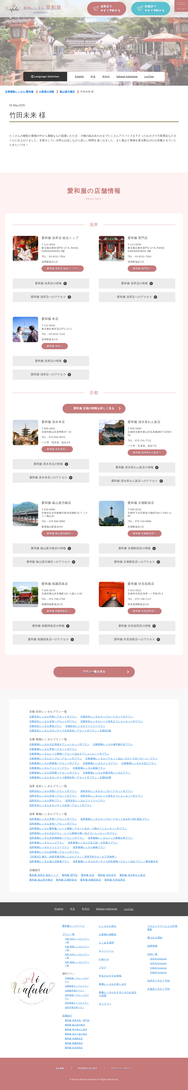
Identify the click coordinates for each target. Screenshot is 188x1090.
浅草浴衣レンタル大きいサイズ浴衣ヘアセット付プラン (60, 805)
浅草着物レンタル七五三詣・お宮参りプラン (93, 842)
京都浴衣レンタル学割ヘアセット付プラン (53, 716)
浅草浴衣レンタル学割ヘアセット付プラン (53, 791)
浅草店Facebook (158, 963)
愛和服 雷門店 (70, 875)
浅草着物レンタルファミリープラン (49, 847)
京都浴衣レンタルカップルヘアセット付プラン (106, 716)
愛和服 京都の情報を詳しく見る (94, 408)
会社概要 (59, 1068)
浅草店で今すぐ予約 (158, 980)
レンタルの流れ (107, 926)
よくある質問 (106, 942)
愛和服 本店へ (55, 346)
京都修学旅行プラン (74, 990)
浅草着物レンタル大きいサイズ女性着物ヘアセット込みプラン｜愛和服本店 (115, 861)
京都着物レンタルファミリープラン (49, 768)
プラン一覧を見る (94, 671)
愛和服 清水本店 (107, 875)
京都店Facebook (158, 972)
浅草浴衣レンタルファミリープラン (85, 800)
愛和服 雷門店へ (142, 268)
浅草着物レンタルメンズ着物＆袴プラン (110, 838)
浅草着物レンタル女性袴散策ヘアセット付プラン (57, 838)
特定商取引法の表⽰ (87, 1068)
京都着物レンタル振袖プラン (89, 768)
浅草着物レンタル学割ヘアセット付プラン (53, 819)
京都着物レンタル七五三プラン (138, 763)
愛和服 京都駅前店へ (144, 533)
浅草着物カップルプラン (77, 1003)
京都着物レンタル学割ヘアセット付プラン (53, 749)
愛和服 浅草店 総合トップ (43, 875)
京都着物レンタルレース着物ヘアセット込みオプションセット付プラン (69, 753)
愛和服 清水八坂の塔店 (76, 1034)
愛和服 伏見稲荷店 (114, 879)
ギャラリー (105, 1003)
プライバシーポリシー (122, 1068)
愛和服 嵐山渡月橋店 (41, 879)
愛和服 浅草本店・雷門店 (77, 1020)
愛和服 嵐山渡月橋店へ (60, 533)
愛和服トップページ (73, 926)
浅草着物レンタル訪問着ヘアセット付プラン (54, 852)
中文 (93, 76)
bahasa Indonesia (127, 76)
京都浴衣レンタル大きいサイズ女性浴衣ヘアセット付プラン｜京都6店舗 (70, 730)
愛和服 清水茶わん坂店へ (147, 452)
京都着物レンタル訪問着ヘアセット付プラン (54, 772)
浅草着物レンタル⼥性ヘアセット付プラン (53, 823)
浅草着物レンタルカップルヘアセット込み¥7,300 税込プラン (115, 819)
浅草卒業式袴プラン (74, 1007)
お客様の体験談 (107, 934)
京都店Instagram (158, 968)
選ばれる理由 (154, 937)
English (79, 76)
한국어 (106, 76)
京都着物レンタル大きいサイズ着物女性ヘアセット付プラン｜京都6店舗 (70, 777)
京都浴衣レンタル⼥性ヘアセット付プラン (53, 721)
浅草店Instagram (158, 959)
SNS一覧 (152, 954)
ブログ (102, 967)
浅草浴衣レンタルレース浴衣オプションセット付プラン (111, 795)
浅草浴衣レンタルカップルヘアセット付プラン (106, 791)
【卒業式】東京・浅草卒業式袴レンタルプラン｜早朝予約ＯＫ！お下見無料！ (73, 856)
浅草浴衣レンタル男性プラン (45, 800)
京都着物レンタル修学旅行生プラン (113, 744)
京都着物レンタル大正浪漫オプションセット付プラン (59, 744)
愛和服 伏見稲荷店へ (144, 611)
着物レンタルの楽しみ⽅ (112, 984)
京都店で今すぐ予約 (158, 989)
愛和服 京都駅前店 (66, 879)
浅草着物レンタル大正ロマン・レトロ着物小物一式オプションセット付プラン (73, 833)
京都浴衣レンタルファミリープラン (85, 726)
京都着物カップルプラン (77, 986)
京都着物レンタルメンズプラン (100, 763)
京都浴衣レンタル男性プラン (45, 726)
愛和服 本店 (87, 875)
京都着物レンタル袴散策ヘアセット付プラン (54, 763)
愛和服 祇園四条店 (90, 879)
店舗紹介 (67, 1015)
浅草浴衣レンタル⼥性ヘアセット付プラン (53, 795)
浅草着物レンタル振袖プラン (89, 847)
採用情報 (152, 946)
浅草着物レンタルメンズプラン (46, 842)
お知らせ (104, 959)
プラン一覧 (68, 934)
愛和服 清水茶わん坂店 (132, 875)
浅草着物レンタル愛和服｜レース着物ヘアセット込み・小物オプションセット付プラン (78, 828)
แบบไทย (149, 76)
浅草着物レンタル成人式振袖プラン (49, 861)
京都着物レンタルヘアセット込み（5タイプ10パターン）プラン (121, 758)
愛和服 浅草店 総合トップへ (62, 268)
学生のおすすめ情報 (110, 975)
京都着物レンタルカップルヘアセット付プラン (55, 758)
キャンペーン (106, 951)
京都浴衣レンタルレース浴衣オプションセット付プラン (111, 721)
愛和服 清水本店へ (57, 449)
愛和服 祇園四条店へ (58, 611)
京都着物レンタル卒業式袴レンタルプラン (106, 772)
